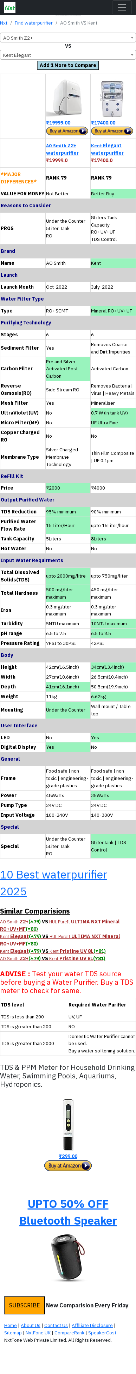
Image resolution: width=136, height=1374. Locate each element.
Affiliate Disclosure (92, 1325)
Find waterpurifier (34, 23)
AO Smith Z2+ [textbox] (18, 38)
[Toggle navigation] (122, 7)
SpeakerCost (102, 1332)
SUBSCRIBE (24, 1305)
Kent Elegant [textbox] (17, 55)
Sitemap (13, 1332)
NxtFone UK (38, 1332)
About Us (30, 1325)
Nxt (3, 23)
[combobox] (68, 37)
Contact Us (56, 1325)
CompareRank (69, 1332)
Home (10, 1325)
